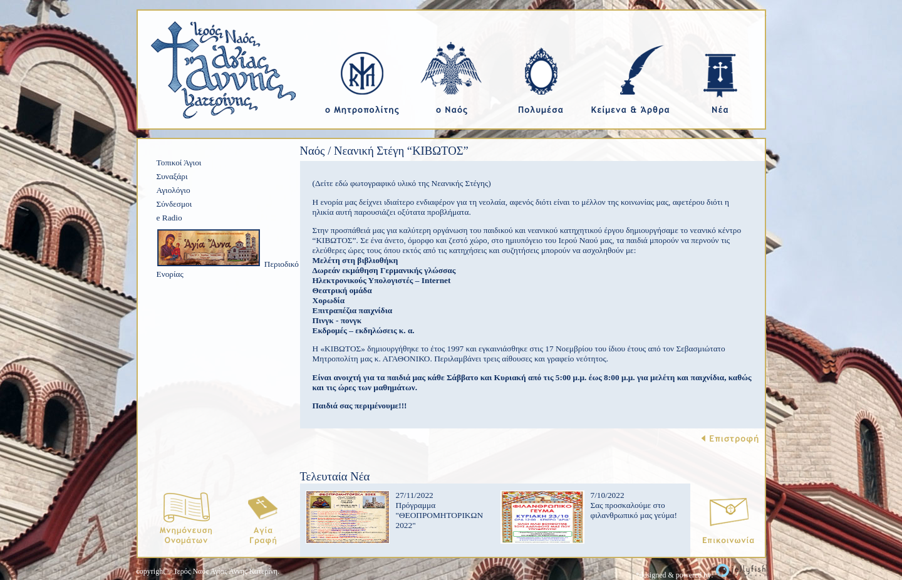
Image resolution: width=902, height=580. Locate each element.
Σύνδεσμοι (174, 204)
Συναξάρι (172, 176)
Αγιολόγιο (173, 190)
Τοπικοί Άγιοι (179, 162)
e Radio (169, 217)
